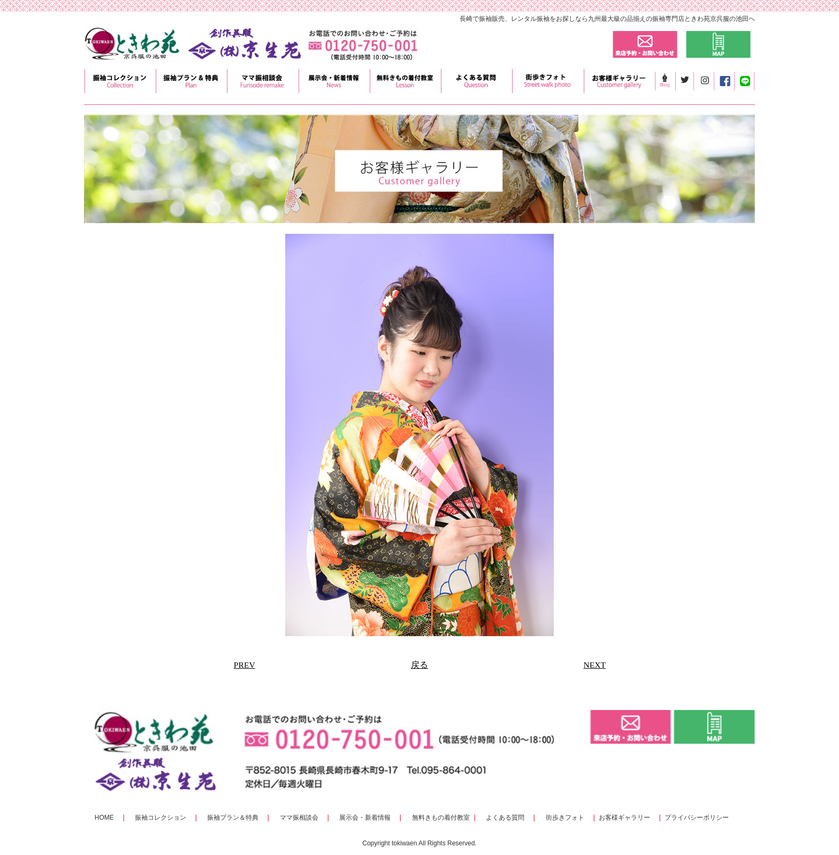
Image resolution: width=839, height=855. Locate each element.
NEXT (594, 664)
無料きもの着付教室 (441, 817)
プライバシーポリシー (697, 817)
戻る (419, 664)
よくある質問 (505, 817)
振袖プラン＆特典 (232, 817)
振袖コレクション (160, 817)
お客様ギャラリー (624, 817)
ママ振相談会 (299, 817)
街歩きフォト (565, 817)
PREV (244, 664)
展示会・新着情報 (365, 817)
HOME (104, 817)
